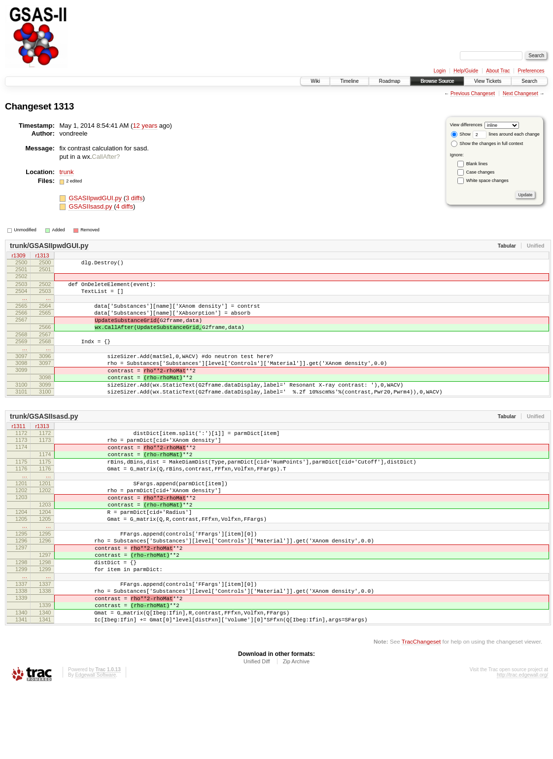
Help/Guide (465, 70)
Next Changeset (520, 93)
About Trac (498, 70)
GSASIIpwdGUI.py (96, 198)
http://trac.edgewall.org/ (522, 746)
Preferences (531, 70)
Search (529, 81)
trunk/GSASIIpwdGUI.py (49, 246)
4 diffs (124, 206)
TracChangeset (421, 712)
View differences (466, 124)
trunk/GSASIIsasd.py (44, 446)
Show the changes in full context (487, 143)
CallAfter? (106, 156)
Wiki (315, 81)
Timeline (349, 81)
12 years (145, 125)
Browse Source (437, 81)
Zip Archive (296, 732)
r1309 (18, 256)
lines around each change (506, 134)
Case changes (480, 172)
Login (440, 70)
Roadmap (389, 81)
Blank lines (477, 163)
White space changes (487, 180)
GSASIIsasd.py (91, 206)
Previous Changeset (472, 93)
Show (461, 134)
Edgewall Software (95, 746)
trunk (67, 172)
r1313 (42, 256)
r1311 (18, 456)
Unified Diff (256, 732)
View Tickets (487, 81)
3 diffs (134, 198)
